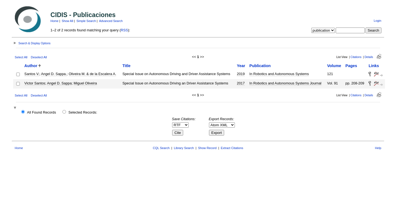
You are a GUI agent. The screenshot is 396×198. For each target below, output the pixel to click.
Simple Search (86, 21)
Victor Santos (34, 83)
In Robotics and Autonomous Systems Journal (285, 83)
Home (55, 21)
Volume (334, 66)
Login (377, 20)
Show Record (207, 148)
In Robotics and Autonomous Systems (279, 74)
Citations (356, 57)
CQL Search (161, 148)
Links (374, 66)
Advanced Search (111, 21)
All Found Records (41, 112)
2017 (240, 83)
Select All (21, 57)
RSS (124, 30)
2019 (240, 74)
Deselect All (39, 57)
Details (368, 57)
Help (378, 148)
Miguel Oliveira (85, 83)
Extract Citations (232, 148)
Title (126, 66)
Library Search (184, 148)
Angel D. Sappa (59, 83)
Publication (260, 66)
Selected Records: (82, 112)
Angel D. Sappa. (54, 74)
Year (241, 66)
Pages (351, 66)
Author (30, 66)
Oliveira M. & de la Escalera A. (92, 74)
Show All (67, 21)
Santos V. (31, 74)
